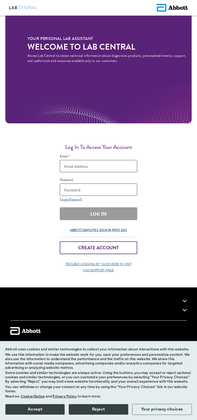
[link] (185, 301)
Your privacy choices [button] (162, 409)
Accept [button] (35, 409)
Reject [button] (98, 409)
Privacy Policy (65, 396)
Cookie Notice (33, 396)
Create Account (98, 247)
